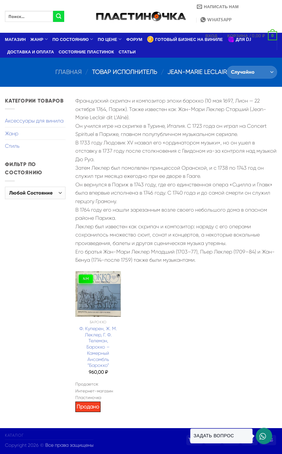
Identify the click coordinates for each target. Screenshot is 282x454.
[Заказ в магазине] (252, 72)
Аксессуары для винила (34, 121)
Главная (68, 71)
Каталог (14, 435)
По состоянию (72, 39)
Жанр (39, 39)
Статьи (127, 51)
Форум (134, 39)
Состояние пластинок (86, 51)
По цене (110, 39)
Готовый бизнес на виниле (185, 39)
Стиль (12, 146)
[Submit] (58, 16)
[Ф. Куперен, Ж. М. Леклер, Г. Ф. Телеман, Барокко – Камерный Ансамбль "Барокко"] (98, 294)
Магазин (15, 39)
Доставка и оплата (30, 51)
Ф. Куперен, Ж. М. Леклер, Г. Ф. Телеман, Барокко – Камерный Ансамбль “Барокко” (98, 347)
